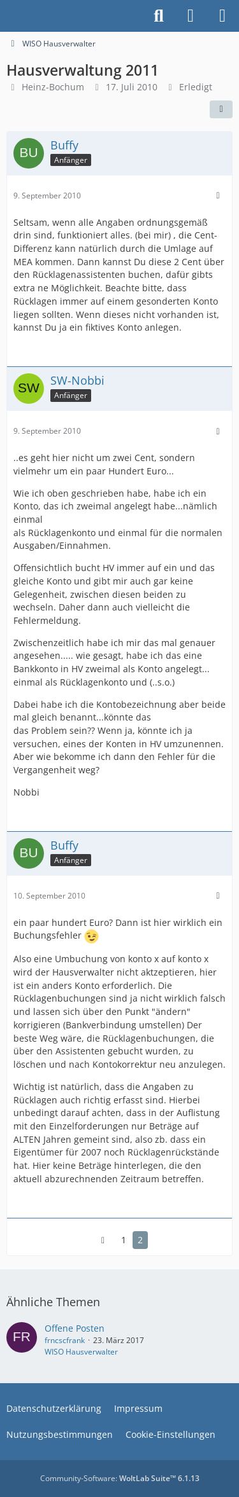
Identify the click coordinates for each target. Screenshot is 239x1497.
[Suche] (158, 16)
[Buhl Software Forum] (6, 16)
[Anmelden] (190, 16)
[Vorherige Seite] (103, 1240)
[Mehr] (218, 195)
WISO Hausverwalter (81, 1351)
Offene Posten (75, 1328)
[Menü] (222, 16)
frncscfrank (65, 1340)
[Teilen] (221, 109)
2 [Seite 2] (140, 1240)
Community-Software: (119, 1478)
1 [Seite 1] (123, 1240)
